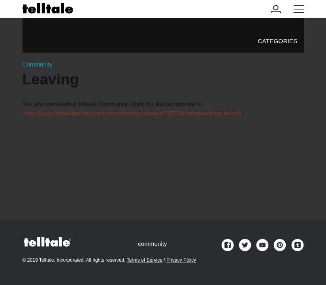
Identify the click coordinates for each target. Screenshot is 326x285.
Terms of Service (144, 260)
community (152, 243)
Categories (277, 41)
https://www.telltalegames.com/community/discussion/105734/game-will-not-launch (132, 113)
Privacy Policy (181, 260)
